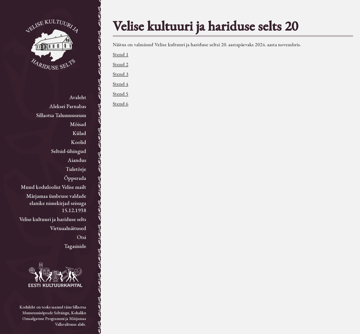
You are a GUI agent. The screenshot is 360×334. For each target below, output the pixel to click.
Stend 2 (120, 64)
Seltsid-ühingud (68, 151)
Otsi (81, 237)
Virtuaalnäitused (68, 228)
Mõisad (78, 124)
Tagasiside (75, 246)
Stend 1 (120, 54)
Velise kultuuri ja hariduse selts (52, 219)
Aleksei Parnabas (67, 106)
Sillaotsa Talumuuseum (61, 115)
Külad (79, 133)
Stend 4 (120, 84)
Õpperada (75, 177)
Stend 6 (120, 103)
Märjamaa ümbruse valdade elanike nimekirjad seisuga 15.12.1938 (56, 203)
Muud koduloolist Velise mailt (53, 186)
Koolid (78, 142)
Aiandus (77, 160)
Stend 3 (120, 74)
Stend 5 (120, 93)
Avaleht (77, 97)
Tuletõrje (76, 169)
